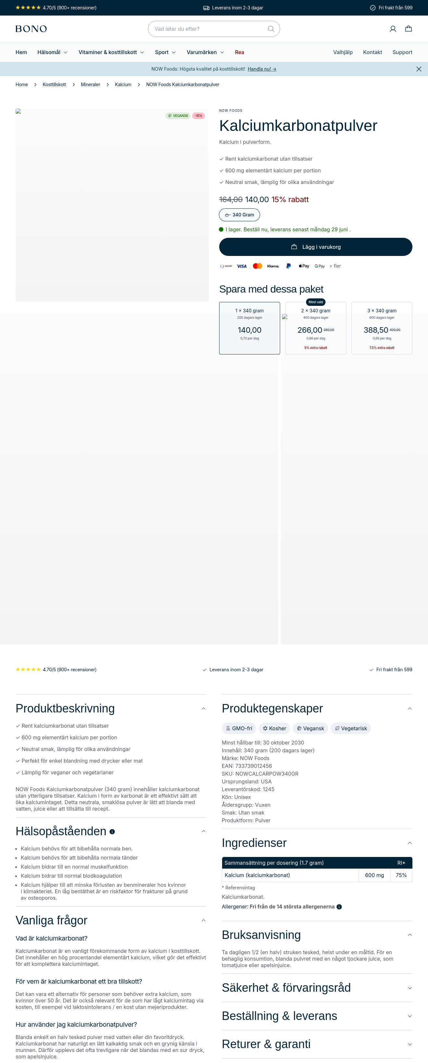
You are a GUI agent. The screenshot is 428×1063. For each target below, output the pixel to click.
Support (403, 52)
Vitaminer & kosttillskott (107, 52)
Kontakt (375, 52)
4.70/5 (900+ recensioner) (54, 7)
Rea (229, 52)
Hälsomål (51, 52)
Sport (159, 52)
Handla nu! (259, 69)
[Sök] (271, 29)
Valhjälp (347, 52)
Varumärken (197, 52)
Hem (21, 52)
